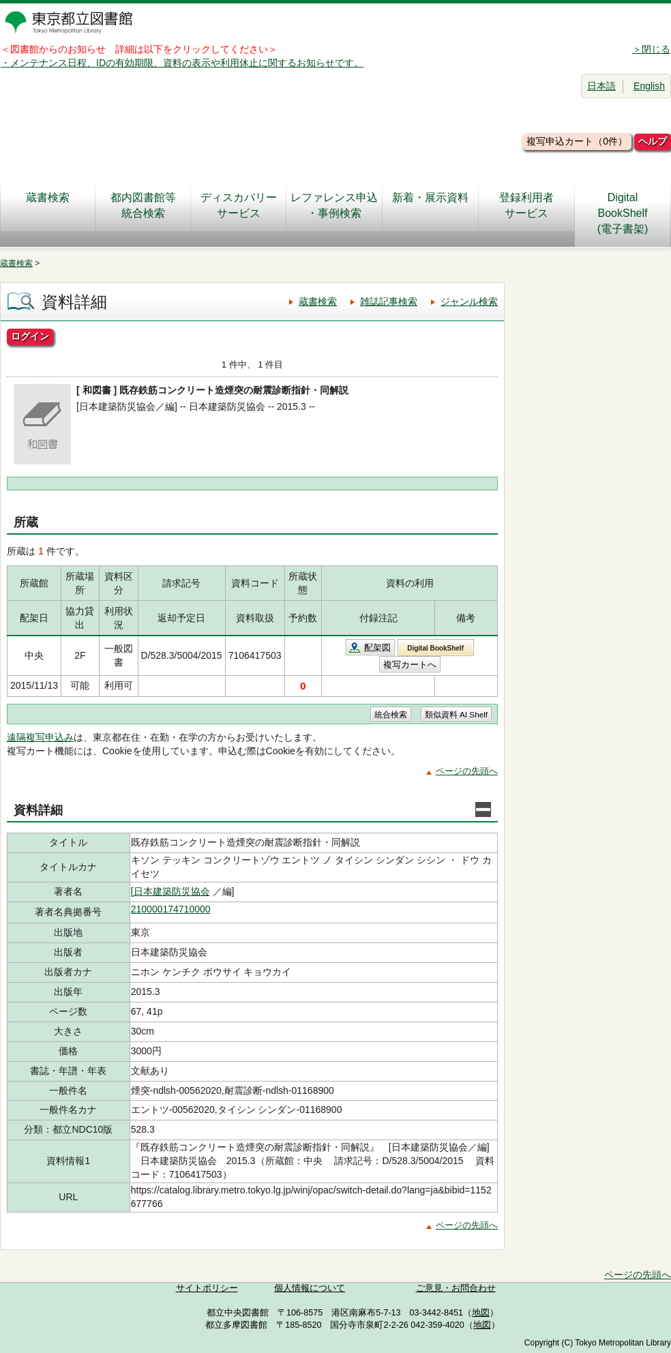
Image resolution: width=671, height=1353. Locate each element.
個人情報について (309, 1288)
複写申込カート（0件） (576, 141)
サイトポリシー (207, 1288)
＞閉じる (651, 49)
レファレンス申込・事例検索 (334, 205)
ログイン (30, 336)
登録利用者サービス (526, 205)
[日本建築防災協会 (170, 891)
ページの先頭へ (467, 771)
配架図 (377, 647)
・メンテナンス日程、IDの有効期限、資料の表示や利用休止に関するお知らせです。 (182, 62)
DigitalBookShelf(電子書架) (622, 213)
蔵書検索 (48, 205)
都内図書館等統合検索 (143, 205)
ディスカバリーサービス (238, 205)
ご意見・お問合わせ (456, 1288)
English (649, 85)
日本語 (601, 85)
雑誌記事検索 (388, 301)
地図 (481, 1313)
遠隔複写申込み (40, 737)
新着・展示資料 (430, 205)
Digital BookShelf (435, 648)
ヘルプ (652, 141)
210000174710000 (171, 909)
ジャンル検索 (469, 301)
